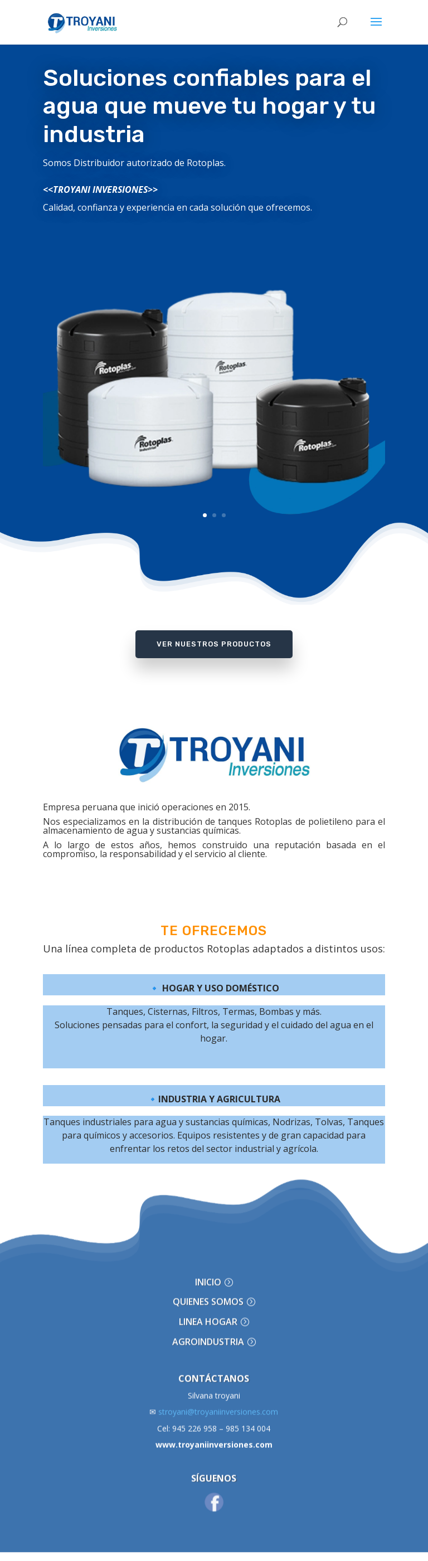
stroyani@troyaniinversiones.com (213, 1385)
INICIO (208, 1255)
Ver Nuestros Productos (214, 644)
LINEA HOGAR (208, 1296)
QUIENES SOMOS (208, 1276)
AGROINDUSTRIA (208, 1316)
